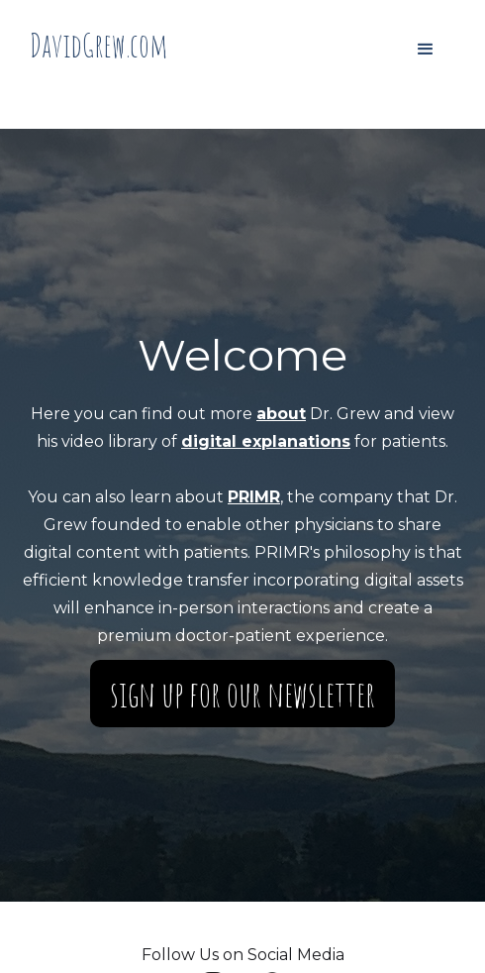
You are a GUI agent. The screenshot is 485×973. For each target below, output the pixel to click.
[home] (99, 45)
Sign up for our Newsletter (242, 693)
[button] (425, 49)
